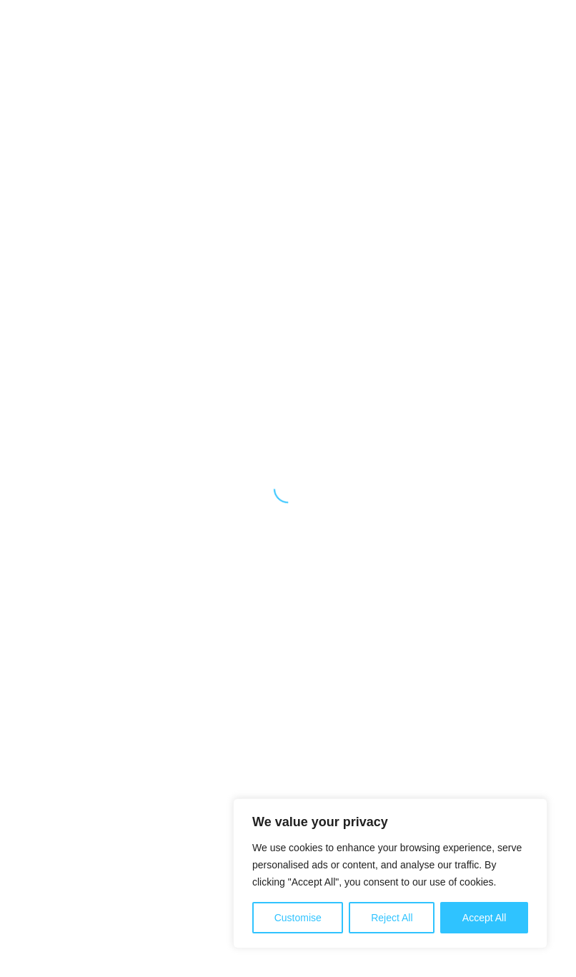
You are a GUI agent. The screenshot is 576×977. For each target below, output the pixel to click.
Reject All (391, 917)
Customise (298, 917)
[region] (390, 873)
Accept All (484, 917)
